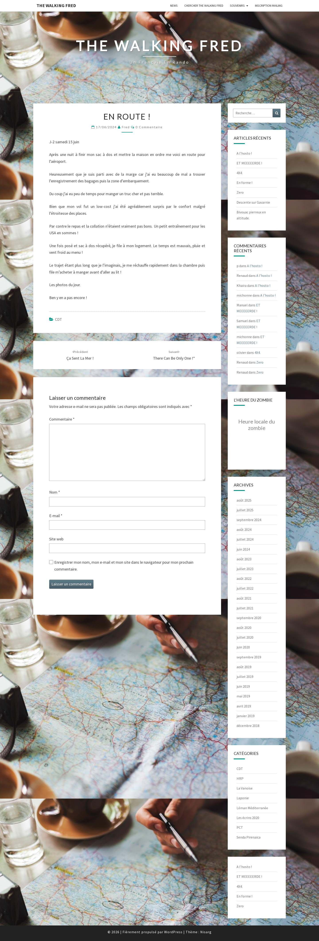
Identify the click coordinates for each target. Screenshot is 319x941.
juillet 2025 (245, 510)
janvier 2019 (246, 716)
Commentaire (62, 419)
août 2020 (244, 627)
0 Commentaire (149, 127)
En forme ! (244, 182)
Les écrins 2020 (248, 817)
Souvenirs (237, 6)
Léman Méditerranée (252, 808)
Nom (54, 492)
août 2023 (244, 559)
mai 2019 (243, 696)
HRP (240, 778)
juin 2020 (243, 647)
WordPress (173, 932)
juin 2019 (243, 686)
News (174, 6)
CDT (58, 319)
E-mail (55, 515)
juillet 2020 (245, 637)
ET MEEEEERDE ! (249, 163)
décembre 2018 (248, 725)
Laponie (243, 798)
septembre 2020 (249, 618)
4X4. (240, 173)
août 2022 (244, 578)
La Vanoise (245, 788)
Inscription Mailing (268, 6)
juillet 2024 (245, 539)
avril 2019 (244, 706)
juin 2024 (243, 549)
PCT (240, 827)
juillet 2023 (245, 569)
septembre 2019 (249, 657)
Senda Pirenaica (249, 837)
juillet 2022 (245, 588)
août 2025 (244, 500)
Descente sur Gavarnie (253, 202)
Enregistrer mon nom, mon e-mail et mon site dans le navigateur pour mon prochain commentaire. (123, 566)
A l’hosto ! (244, 153)
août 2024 (244, 529)
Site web (56, 538)
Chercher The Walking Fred (203, 6)
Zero (240, 192)
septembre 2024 (249, 520)
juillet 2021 (245, 608)
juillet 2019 (245, 676)
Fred (126, 127)
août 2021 (244, 598)
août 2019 (244, 667)
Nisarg (206, 932)
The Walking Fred (56, 5)
